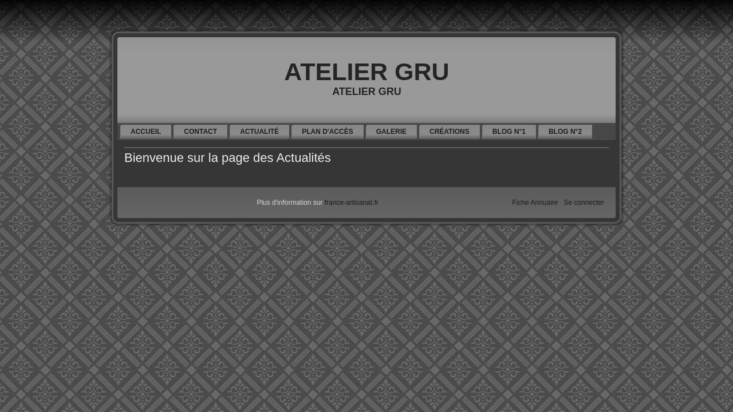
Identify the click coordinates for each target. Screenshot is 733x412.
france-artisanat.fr (352, 203)
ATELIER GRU (366, 71)
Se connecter (583, 203)
